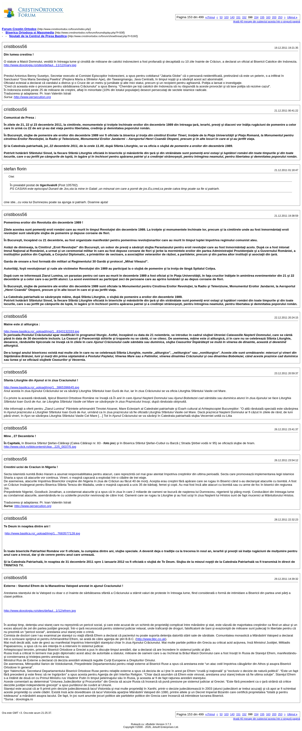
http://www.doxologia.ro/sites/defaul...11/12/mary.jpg (40, 65)
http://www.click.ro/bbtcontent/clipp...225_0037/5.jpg (40, 446)
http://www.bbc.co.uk (150, 639)
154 (256, 17)
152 (244, 17)
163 (268, 17)
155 (262, 17)
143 (232, 17)
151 (238, 17)
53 (221, 17)
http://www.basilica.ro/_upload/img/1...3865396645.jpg (41, 387)
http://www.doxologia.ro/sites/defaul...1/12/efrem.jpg (40, 610)
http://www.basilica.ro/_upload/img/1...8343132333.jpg (41, 331)
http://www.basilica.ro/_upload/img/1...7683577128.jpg (42, 533)
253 (280, 17)
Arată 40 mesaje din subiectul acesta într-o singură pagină (266, 21)
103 (226, 17)
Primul (210, 17)
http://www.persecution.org (32, 97)
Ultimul (292, 17)
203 (274, 17)
